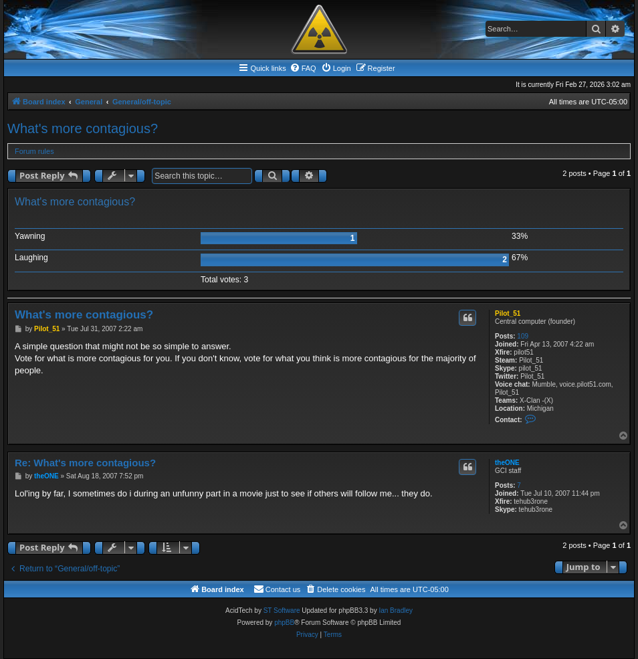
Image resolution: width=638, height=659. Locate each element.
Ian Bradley (396, 610)
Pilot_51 (507, 313)
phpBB (284, 622)
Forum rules (34, 151)
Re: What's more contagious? (85, 462)
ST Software (281, 610)
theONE (507, 462)
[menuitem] (303, 68)
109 (522, 336)
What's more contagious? (82, 128)
